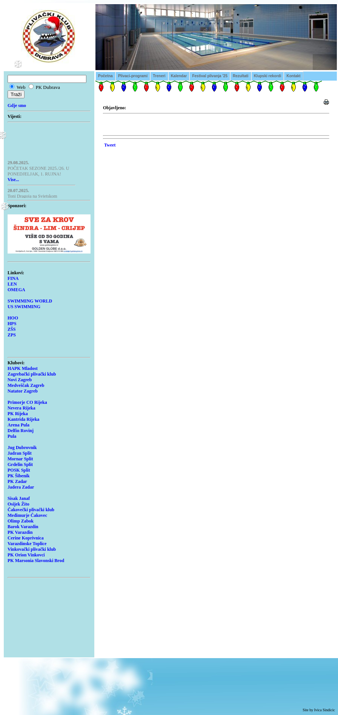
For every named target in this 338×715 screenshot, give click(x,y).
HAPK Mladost (23, 368)
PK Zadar (17, 481)
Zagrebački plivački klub (32, 374)
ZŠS (11, 329)
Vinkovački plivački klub (32, 549)
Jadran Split (20, 453)
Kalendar (179, 76)
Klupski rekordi (267, 76)
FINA (13, 278)
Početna (105, 76)
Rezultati (241, 76)
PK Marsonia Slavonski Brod (36, 560)
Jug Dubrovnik (22, 447)
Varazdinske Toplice (27, 543)
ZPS (12, 335)
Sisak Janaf (19, 498)
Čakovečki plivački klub (31, 509)
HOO (13, 318)
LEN (12, 284)
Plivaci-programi (132, 76)
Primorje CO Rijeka (27, 402)
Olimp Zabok (21, 521)
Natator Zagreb (23, 391)
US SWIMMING (24, 306)
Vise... (13, 180)
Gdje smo (17, 105)
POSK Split (19, 470)
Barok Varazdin (23, 526)
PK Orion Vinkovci (26, 555)
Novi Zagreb (20, 379)
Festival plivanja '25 (209, 76)
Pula (12, 436)
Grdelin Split (20, 464)
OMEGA (16, 289)
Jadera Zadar (21, 487)
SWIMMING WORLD (30, 301)
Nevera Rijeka (21, 408)
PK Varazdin (20, 532)
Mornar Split (20, 458)
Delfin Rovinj (21, 430)
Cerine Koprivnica (26, 538)
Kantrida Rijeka (23, 419)
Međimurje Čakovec (27, 515)
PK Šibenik (18, 475)
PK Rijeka (18, 413)
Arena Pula (18, 425)
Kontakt (293, 76)
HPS (12, 323)
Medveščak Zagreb (26, 385)
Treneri (159, 76)
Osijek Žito (18, 504)
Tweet (109, 145)
